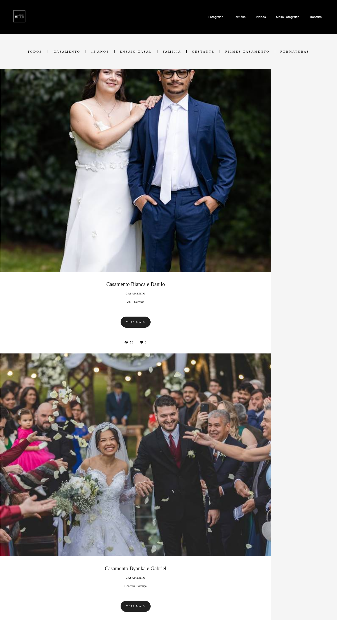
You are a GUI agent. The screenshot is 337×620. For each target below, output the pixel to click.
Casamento (66, 51)
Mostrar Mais (168, 520)
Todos (35, 51)
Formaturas (295, 51)
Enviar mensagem (267, 563)
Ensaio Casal (136, 51)
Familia (172, 51)
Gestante (203, 51)
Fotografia (216, 17)
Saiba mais (77, 590)
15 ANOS (100, 51)
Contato (316, 17)
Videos (261, 17)
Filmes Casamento (247, 51)
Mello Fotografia (288, 17)
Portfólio (240, 17)
